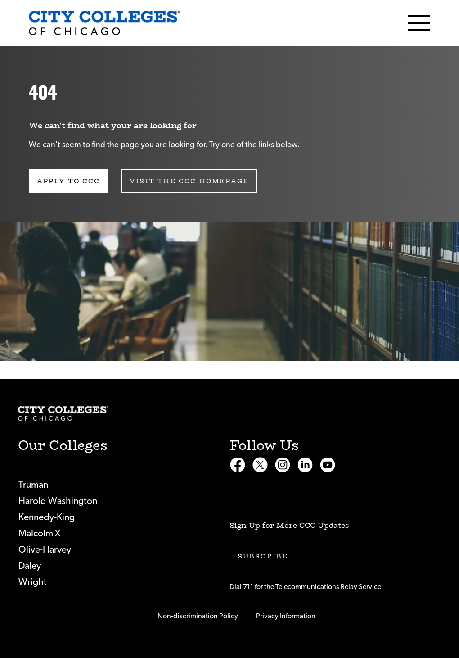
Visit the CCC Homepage (189, 181)
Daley (29, 566)
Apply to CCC (68, 181)
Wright (32, 582)
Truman (33, 485)
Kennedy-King (46, 517)
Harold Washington (57, 501)
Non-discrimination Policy (198, 616)
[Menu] (419, 23)
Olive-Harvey (44, 549)
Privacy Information (285, 616)
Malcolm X (39, 533)
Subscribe (263, 556)
